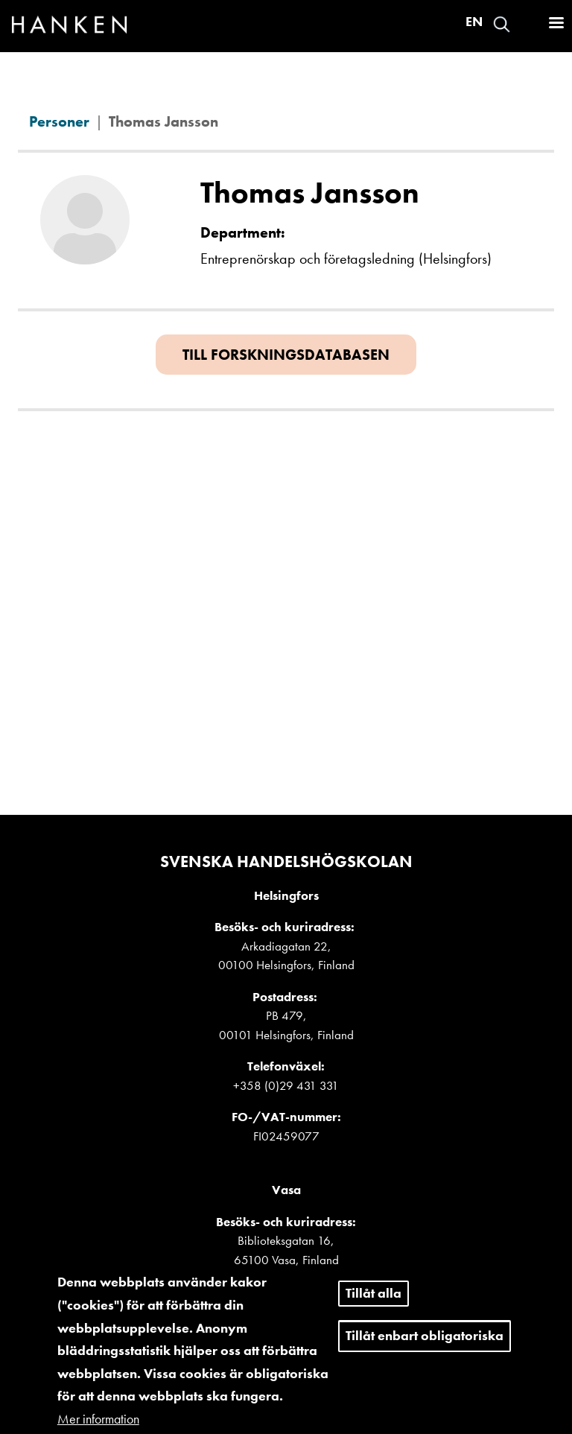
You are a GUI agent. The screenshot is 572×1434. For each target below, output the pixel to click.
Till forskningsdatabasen (286, 354)
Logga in (528, 24)
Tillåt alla (373, 1306)
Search (501, 24)
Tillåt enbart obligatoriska (424, 1348)
